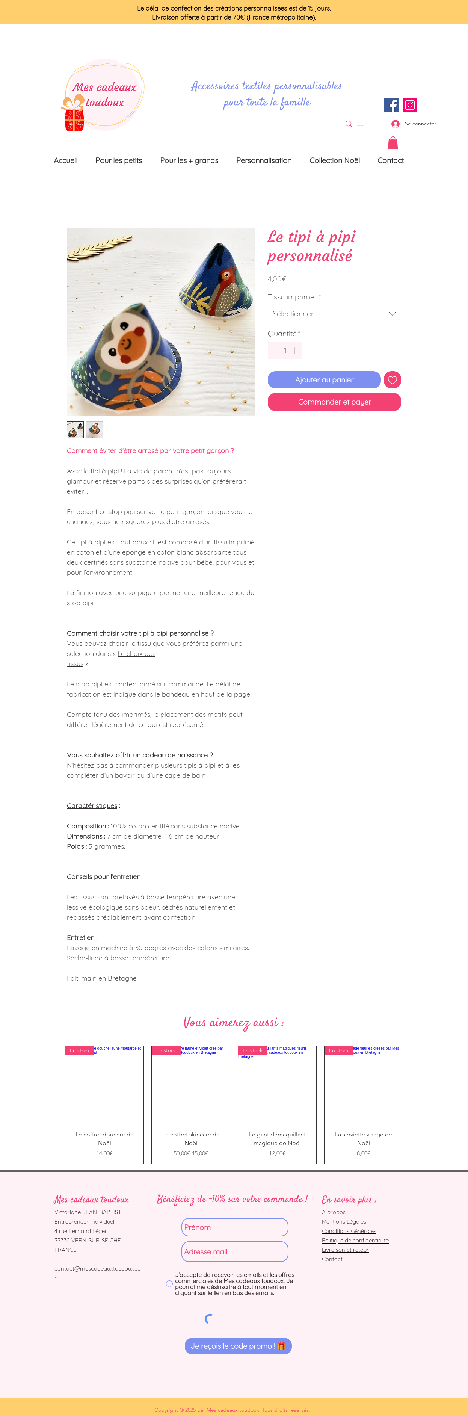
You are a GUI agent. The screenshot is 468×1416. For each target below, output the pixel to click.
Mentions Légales (344, 1221)
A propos (334, 1212)
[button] (393, 142)
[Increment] (294, 350)
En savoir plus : (349, 1200)
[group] (234, 1105)
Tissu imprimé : (294, 296)
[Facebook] (391, 105)
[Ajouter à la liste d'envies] (392, 379)
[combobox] (334, 313)
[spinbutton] (285, 350)
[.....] (360, 123)
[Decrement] (275, 350)
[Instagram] (410, 105)
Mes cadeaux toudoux (91, 1200)
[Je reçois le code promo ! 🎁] (238, 1346)
